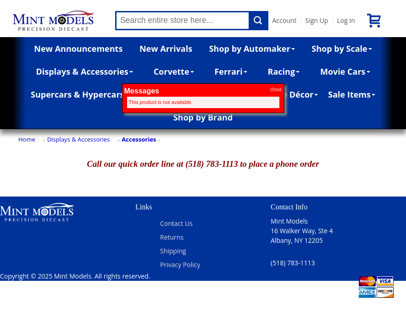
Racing (284, 71)
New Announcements (78, 48)
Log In (346, 20)
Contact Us (176, 223)
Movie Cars (345, 71)
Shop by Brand (203, 117)
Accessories (139, 139)
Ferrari (230, 71)
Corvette (174, 71)
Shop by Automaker (252, 48)
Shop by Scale (341, 48)
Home (26, 139)
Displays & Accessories (84, 71)
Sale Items (351, 94)
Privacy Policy (180, 264)
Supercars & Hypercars (77, 94)
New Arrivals (165, 48)
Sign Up (316, 20)
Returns (172, 237)
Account (284, 20)
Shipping (173, 250)
